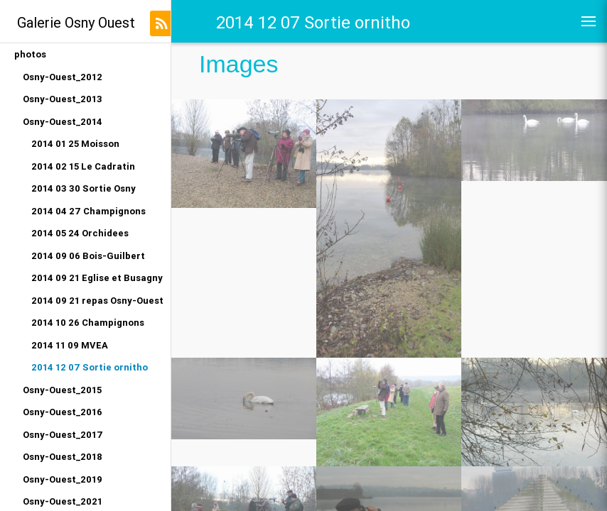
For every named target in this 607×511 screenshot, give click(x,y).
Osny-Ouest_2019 (62, 479)
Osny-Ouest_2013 (62, 99)
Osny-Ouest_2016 (62, 412)
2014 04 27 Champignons (88, 211)
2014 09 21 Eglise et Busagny (97, 278)
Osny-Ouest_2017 (63, 435)
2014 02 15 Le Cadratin (83, 166)
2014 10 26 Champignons (87, 323)
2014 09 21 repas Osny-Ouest (97, 301)
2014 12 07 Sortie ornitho (89, 367)
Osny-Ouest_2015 (62, 390)
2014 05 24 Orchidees (80, 233)
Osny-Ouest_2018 (62, 457)
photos (30, 54)
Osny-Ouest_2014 (62, 122)
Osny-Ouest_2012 (62, 77)
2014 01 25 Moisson (75, 144)
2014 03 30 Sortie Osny (83, 188)
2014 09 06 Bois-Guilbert (88, 256)
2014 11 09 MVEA (69, 345)
